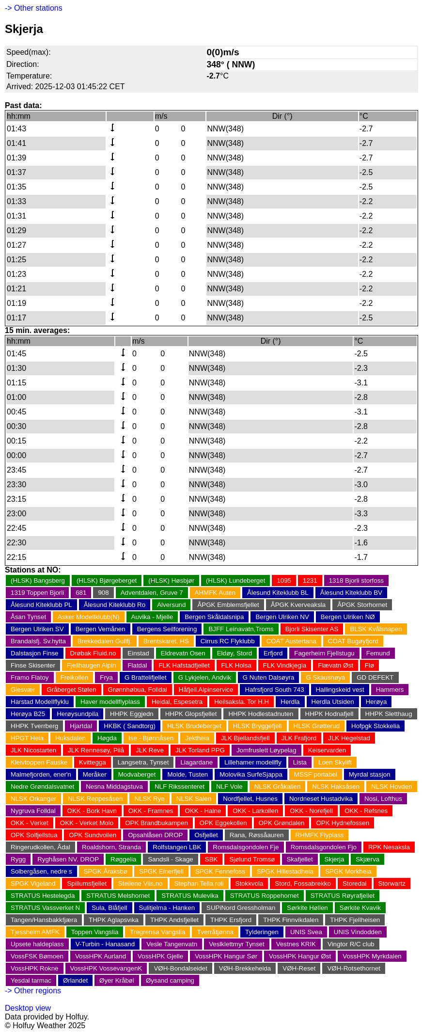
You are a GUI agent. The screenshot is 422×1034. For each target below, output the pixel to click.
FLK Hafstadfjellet (183, 665)
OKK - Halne (203, 810)
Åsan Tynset (28, 616)
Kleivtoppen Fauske (39, 762)
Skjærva (367, 859)
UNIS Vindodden (358, 932)
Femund (378, 653)
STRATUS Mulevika (190, 895)
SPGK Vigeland (33, 883)
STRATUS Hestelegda (43, 895)
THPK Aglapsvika (114, 919)
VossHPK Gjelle (160, 956)
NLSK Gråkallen (277, 786)
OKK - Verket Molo (86, 823)
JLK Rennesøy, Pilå (96, 750)
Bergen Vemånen (100, 629)
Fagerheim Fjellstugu (324, 653)
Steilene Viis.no (140, 883)
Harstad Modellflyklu (40, 701)
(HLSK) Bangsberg (38, 580)
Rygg (18, 859)
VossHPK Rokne (35, 968)
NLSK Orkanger (33, 798)
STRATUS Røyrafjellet (343, 895)
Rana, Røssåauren (257, 835)
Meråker (95, 774)
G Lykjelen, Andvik (204, 677)
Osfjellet (206, 835)
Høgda (107, 738)
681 (81, 592)
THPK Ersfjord (230, 919)
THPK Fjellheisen (355, 919)
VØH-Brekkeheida (245, 968)
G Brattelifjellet (146, 677)
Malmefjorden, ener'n (41, 774)
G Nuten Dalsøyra (269, 677)
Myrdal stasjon (370, 774)
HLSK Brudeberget (194, 726)
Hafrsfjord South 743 (274, 689)
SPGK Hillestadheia (285, 871)
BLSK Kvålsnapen (376, 629)
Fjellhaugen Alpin (91, 665)
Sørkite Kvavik (360, 907)
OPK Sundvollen (92, 835)
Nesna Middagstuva (114, 786)
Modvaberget (137, 774)
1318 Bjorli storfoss (356, 580)
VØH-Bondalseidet (180, 968)
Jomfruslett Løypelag (266, 750)
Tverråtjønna (215, 932)
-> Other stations (34, 8)
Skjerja (334, 859)
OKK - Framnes (150, 810)
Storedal (355, 883)
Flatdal (137, 665)
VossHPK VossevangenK (106, 968)
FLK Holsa (236, 665)
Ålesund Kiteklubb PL (41, 604)
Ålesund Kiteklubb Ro (114, 604)
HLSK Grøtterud (317, 726)
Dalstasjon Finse (35, 653)
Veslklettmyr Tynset (237, 944)
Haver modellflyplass (110, 701)
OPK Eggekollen (223, 823)
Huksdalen (70, 738)
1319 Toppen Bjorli (37, 592)
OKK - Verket (29, 823)
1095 (284, 580)
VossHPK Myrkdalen (372, 956)
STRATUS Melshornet (118, 895)
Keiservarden (327, 750)
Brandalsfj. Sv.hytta (38, 641)
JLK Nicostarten (33, 750)
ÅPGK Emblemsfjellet (228, 604)
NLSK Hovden (391, 786)
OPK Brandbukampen (156, 823)
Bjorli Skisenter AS (312, 629)
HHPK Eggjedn (132, 713)
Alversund (171, 604)
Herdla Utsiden (333, 701)
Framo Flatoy (30, 677)
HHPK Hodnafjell (329, 713)
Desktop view (28, 1008)
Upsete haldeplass (37, 944)
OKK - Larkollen (255, 810)
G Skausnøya (325, 677)
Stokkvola (249, 883)
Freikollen (75, 677)
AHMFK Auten (215, 592)
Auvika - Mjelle (152, 616)
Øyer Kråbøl (116, 980)
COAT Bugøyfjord (353, 641)
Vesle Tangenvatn (171, 944)
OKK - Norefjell (311, 810)
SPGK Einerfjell (161, 871)
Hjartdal (81, 726)
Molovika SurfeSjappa (250, 774)
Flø (369, 665)
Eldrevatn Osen (183, 653)
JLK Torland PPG (200, 750)
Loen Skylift (335, 762)
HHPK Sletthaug (388, 713)
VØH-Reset (298, 968)
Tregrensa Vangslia (157, 932)
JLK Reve (150, 750)
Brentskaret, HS (166, 641)
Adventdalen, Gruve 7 (152, 592)
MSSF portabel (315, 774)
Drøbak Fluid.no (93, 653)
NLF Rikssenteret (179, 786)
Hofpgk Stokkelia (375, 726)
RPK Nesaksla (389, 847)
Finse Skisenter (33, 665)
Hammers (390, 689)
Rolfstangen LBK (177, 847)
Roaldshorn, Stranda (111, 847)
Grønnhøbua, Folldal (137, 689)
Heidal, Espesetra (177, 701)
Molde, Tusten (187, 774)
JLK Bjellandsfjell (245, 738)
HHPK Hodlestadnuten (260, 713)
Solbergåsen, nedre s (41, 871)
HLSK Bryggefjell (257, 726)
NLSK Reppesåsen (95, 798)
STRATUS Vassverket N (45, 907)
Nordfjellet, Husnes (250, 798)
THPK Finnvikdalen (290, 919)
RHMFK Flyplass (320, 835)
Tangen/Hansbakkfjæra (44, 919)
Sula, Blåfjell (109, 907)
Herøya (376, 701)
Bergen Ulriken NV (282, 616)
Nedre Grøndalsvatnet (42, 786)
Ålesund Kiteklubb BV (351, 592)
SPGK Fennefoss (220, 871)
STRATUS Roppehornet (264, 895)
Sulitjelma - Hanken (167, 907)
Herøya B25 (28, 713)
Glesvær (23, 689)
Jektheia (197, 738)
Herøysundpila (77, 713)
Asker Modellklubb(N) (88, 616)
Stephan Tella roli (199, 883)
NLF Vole (229, 786)
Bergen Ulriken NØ (348, 616)
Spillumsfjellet (86, 883)
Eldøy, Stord (234, 653)
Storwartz (392, 883)
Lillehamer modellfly (252, 762)
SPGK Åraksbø (105, 871)
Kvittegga (92, 762)
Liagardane (196, 762)
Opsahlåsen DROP (155, 835)
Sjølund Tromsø (252, 859)
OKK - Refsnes (366, 810)
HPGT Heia (27, 738)
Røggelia (123, 859)
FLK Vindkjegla (284, 665)
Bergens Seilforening (167, 629)
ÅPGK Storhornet (362, 604)
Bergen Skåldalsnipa (214, 616)
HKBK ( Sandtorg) (130, 726)
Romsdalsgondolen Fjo (324, 847)
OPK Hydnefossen (342, 823)
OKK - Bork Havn (92, 810)
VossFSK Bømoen (37, 956)
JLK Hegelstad (349, 738)
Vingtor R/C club (351, 944)
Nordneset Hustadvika (321, 798)
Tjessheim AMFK (35, 932)
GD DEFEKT (375, 677)
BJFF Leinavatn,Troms (240, 629)
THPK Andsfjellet (174, 919)
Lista (300, 762)
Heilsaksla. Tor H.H (241, 701)
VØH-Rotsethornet (353, 968)
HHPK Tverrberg (34, 726)
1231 (310, 580)
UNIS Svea (306, 932)
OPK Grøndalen (282, 823)
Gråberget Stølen (71, 689)
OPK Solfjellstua (34, 835)
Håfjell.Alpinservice (206, 689)
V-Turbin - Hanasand (105, 944)
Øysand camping (170, 980)
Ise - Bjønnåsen (150, 738)
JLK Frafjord (299, 738)
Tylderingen (262, 932)
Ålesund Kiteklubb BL (278, 592)
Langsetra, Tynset (143, 762)
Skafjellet (300, 859)
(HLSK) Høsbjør (171, 580)
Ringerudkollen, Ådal (40, 847)
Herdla (290, 701)
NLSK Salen (194, 798)
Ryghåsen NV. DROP (68, 859)
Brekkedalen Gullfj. (105, 641)
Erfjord (273, 653)
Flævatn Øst (335, 665)
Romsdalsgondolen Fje (246, 847)
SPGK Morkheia (348, 871)
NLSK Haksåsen (335, 786)
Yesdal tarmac (31, 980)
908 (103, 592)
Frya (106, 677)
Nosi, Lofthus (383, 798)
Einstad (138, 653)
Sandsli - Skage (170, 859)
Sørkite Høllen (307, 907)
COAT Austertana (291, 641)
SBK (211, 859)
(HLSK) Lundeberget (235, 580)
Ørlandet (75, 980)
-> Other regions (33, 990)
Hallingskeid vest (340, 689)
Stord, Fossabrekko (303, 883)
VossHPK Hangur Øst (300, 956)
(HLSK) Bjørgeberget (107, 580)
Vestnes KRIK (296, 944)
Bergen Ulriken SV (37, 629)
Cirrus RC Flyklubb (228, 641)
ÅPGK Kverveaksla (298, 604)
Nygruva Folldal (33, 810)
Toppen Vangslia (95, 932)
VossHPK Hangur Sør (226, 956)
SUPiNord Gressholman (240, 907)
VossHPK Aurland (100, 956)
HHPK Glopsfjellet (191, 713)
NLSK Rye (149, 798)
